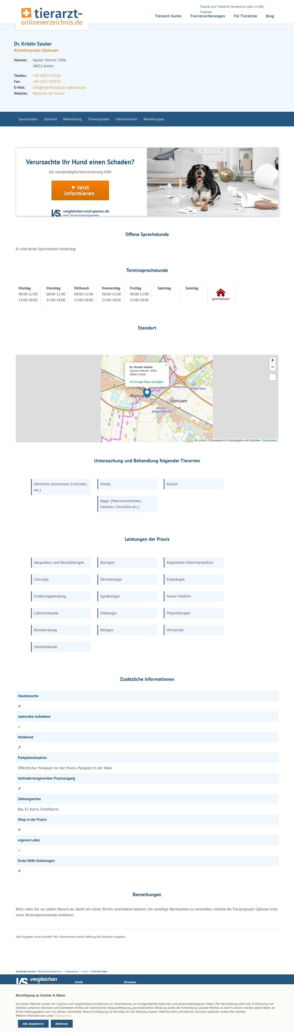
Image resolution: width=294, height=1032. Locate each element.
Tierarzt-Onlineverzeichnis (49, 971)
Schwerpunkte (98, 119)
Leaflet (200, 440)
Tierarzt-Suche (168, 16)
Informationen (126, 119)
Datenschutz (63, 1016)
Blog (270, 16)
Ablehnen (61, 1024)
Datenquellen (269, 440)
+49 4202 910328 (46, 75)
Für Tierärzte (245, 16)
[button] (147, 393)
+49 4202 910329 (46, 81)
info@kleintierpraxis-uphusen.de (59, 87)
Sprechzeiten (28, 119)
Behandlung (72, 119)
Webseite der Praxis (48, 93)
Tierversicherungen (207, 16)
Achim (85, 971)
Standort (50, 119)
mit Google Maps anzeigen (146, 381)
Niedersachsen (71, 971)
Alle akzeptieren (33, 1024)
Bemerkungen (154, 119)
